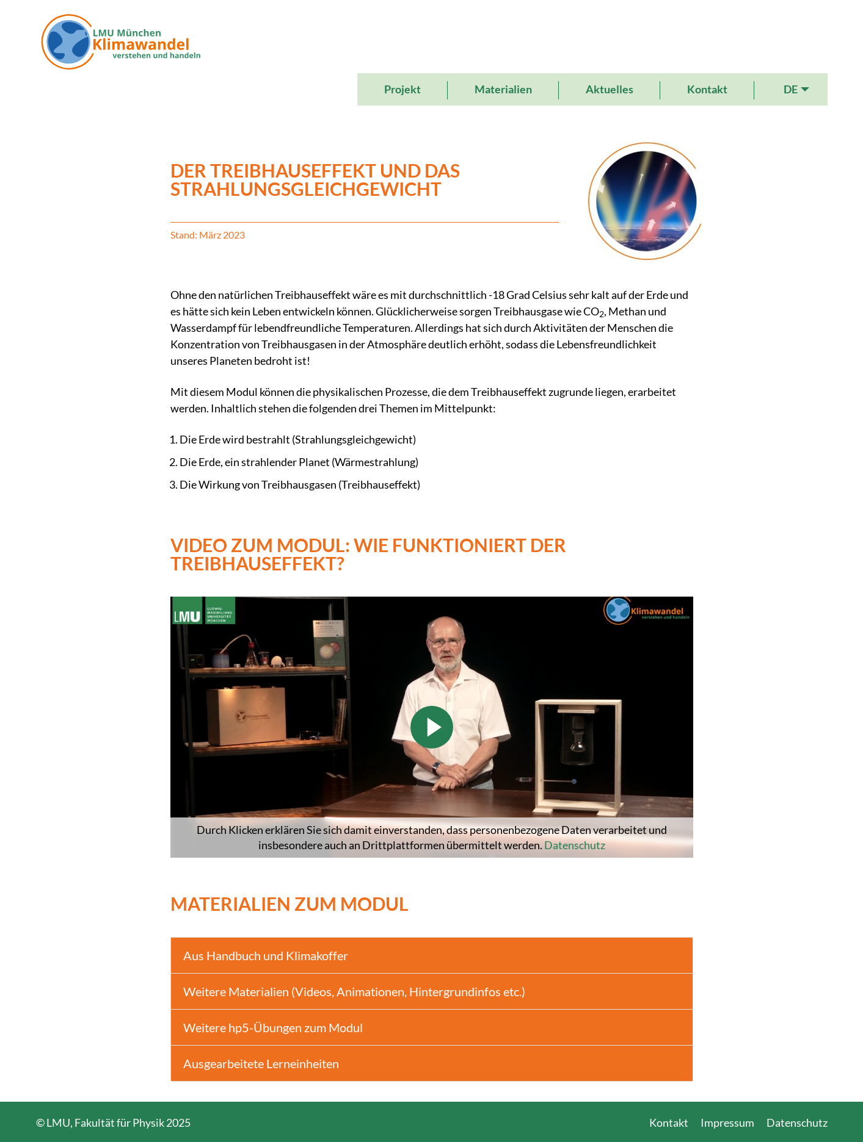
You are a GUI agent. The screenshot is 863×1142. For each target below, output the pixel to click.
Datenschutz (574, 845)
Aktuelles (609, 89)
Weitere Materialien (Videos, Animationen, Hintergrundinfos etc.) (354, 991)
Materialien (503, 89)
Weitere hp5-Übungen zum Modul (273, 1027)
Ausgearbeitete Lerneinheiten (261, 1063)
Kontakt (707, 89)
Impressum (727, 1122)
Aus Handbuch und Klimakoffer (265, 955)
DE (791, 89)
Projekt (402, 89)
